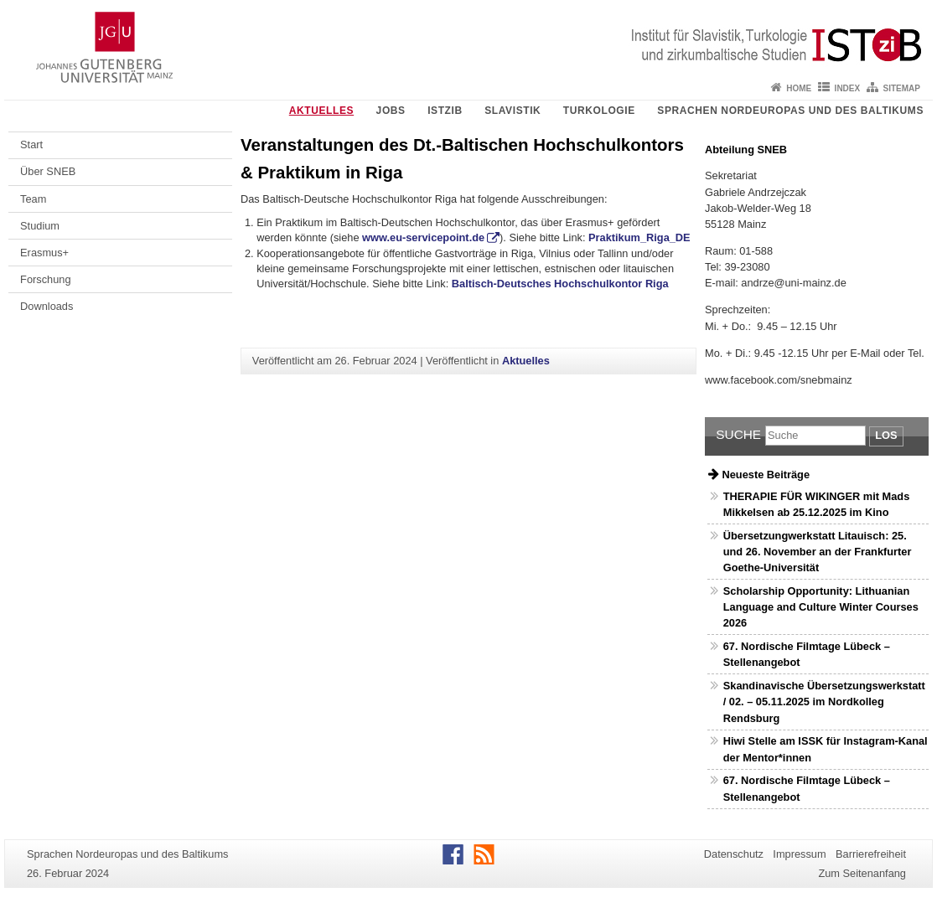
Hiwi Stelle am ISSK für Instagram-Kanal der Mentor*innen (825, 749)
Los (886, 435)
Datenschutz (734, 854)
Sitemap (901, 88)
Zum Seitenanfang (862, 873)
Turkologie (599, 110)
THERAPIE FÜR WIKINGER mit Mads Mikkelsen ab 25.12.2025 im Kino (816, 504)
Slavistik (512, 110)
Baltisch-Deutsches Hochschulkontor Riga (560, 283)
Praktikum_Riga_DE (639, 237)
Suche (738, 434)
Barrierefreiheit (871, 854)
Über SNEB (47, 171)
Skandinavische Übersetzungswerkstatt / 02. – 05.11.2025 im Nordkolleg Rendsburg (824, 701)
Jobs (391, 110)
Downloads (46, 306)
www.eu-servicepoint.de (423, 237)
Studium (40, 225)
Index (848, 88)
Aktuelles (321, 110)
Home (798, 88)
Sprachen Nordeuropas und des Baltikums (790, 110)
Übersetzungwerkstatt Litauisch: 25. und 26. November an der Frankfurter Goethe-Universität (817, 551)
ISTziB (445, 110)
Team (33, 199)
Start (31, 144)
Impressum (799, 854)
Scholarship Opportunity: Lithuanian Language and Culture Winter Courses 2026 (821, 607)
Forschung (45, 279)
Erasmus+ (44, 252)
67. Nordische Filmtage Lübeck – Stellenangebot (806, 654)
